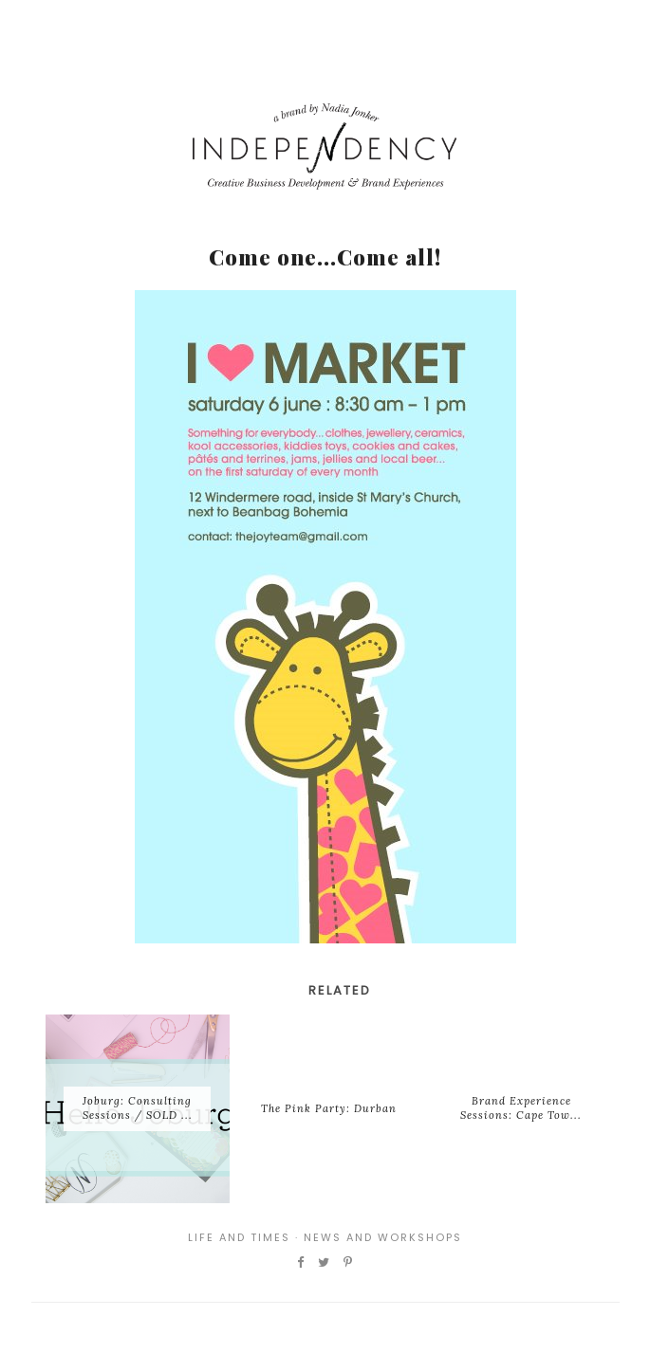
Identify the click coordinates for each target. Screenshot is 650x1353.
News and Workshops (383, 1237)
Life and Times (239, 1237)
